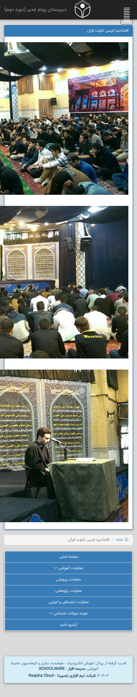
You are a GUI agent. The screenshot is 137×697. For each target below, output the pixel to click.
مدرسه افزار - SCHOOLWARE (62, 668)
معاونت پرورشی (68, 579)
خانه (122, 539)
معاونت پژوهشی (68, 591)
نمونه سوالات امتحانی (68, 613)
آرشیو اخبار (68, 625)
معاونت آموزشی (68, 568)
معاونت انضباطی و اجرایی (68, 602)
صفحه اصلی (68, 557)
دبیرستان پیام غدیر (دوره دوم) (35, 9)
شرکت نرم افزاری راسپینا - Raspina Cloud (62, 675)
